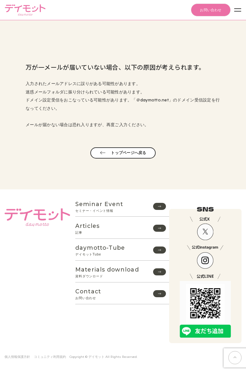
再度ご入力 (116, 124)
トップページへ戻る (123, 153)
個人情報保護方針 (17, 357)
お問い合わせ (210, 10)
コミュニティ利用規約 (50, 357)
